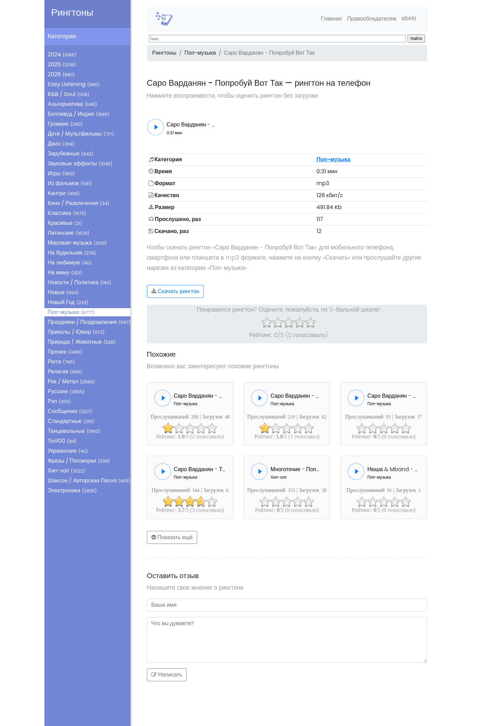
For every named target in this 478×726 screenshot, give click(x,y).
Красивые (65, 223)
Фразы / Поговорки (79, 461)
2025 (62, 64)
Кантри (64, 193)
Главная (329, 19)
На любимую (70, 262)
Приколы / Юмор (76, 332)
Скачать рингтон (175, 291)
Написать (166, 675)
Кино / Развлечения (79, 203)
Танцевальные (74, 431)
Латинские (69, 233)
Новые (63, 292)
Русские (66, 391)
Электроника (72, 490)
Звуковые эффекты (80, 163)
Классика (67, 213)
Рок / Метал (71, 381)
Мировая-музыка (77, 243)
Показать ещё (172, 537)
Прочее (65, 352)
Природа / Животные (82, 342)
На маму (65, 272)
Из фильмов (70, 183)
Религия (65, 371)
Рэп (59, 401)
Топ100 (62, 441)
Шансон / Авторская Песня (89, 480)
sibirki (407, 19)
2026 (61, 74)
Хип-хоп (66, 471)
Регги (61, 362)
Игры (61, 173)
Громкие (65, 124)
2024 (62, 54)
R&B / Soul (69, 94)
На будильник (72, 253)
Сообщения (70, 411)
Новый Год (68, 302)
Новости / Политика (79, 282)
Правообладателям (370, 19)
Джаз (61, 144)
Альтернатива (72, 104)
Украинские (68, 451)
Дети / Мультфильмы (81, 134)
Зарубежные (71, 153)
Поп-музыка (71, 312)
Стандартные (71, 421)
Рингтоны (72, 12)
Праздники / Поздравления (89, 322)
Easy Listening (74, 84)
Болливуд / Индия (79, 114)
